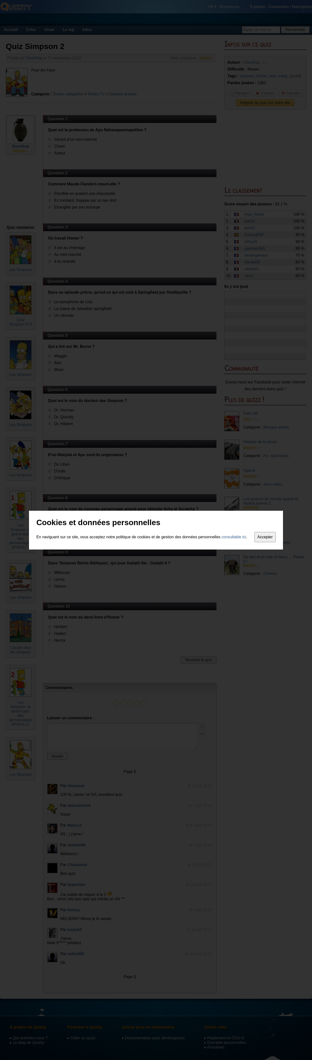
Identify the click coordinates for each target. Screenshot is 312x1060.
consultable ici (234, 537)
